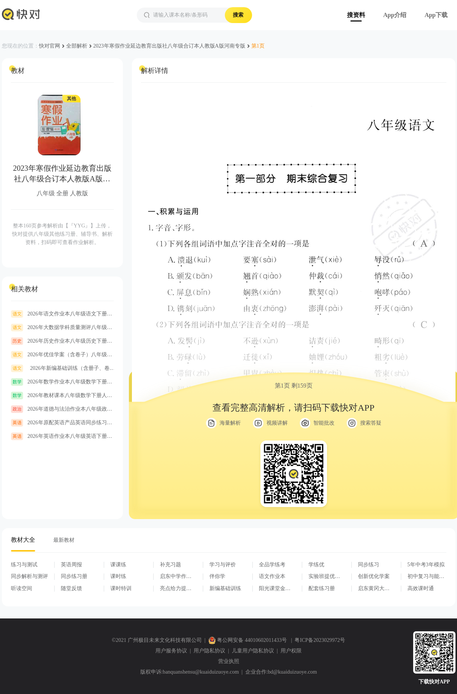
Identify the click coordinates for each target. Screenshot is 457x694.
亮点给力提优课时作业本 (176, 589)
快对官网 (49, 46)
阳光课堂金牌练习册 (275, 589)
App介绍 (394, 15)
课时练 (118, 576)
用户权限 (291, 651)
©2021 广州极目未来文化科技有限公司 (157, 640)
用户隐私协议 (209, 651)
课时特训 (121, 588)
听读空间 (21, 588)
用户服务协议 (171, 651)
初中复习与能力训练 (426, 576)
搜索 (238, 15)
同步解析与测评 (29, 576)
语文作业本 (272, 576)
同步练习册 (74, 576)
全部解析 (76, 46)
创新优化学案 (374, 576)
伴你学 (217, 576)
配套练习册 (321, 588)
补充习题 (170, 564)
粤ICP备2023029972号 (319, 640)
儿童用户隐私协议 (253, 651)
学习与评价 (222, 564)
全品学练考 (272, 564)
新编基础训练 (225, 588)
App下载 (436, 15)
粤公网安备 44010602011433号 (248, 640)
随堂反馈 (71, 588)
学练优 (316, 564)
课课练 (118, 564)
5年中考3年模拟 (426, 564)
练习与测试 (24, 564)
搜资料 (356, 15)
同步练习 (368, 564)
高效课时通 (420, 588)
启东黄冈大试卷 (374, 589)
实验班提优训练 (324, 576)
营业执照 (228, 661)
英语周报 (71, 564)
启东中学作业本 (176, 576)
